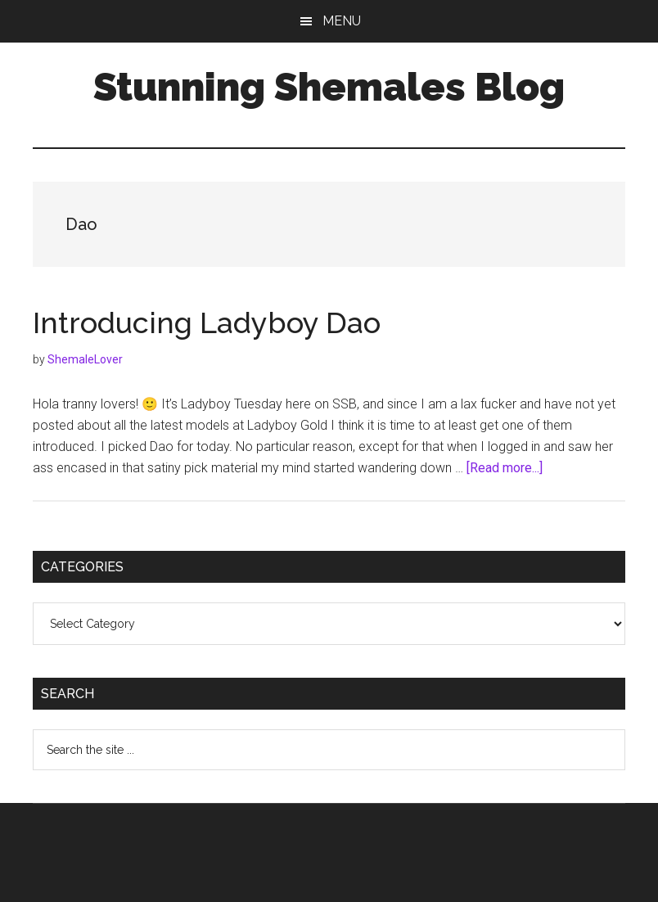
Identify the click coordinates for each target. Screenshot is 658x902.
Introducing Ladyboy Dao (207, 322)
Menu (341, 21)
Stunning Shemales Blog (329, 87)
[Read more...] (504, 468)
